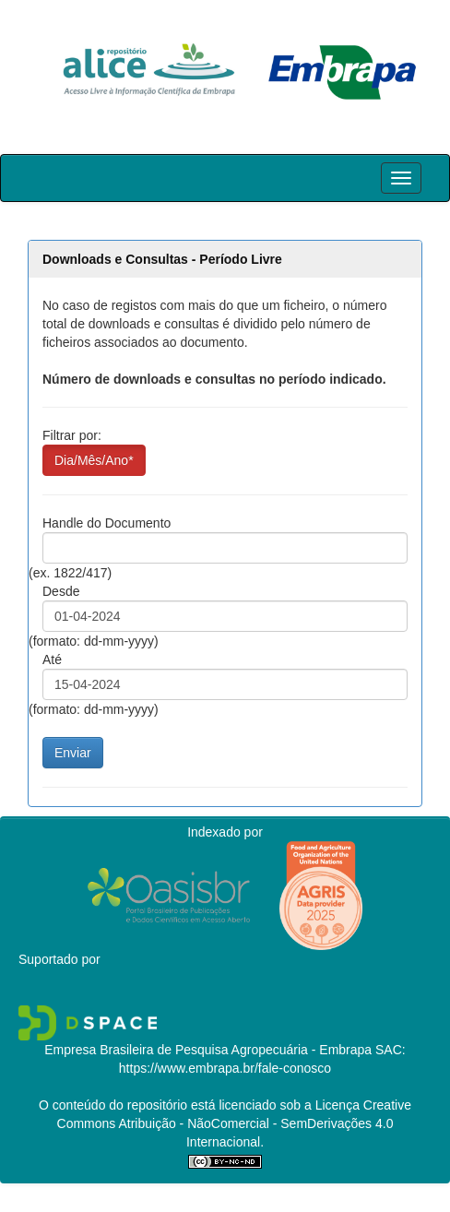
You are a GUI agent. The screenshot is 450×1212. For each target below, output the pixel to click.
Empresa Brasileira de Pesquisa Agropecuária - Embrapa (208, 1049)
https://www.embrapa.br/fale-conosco (225, 1068)
